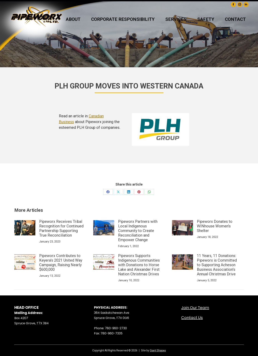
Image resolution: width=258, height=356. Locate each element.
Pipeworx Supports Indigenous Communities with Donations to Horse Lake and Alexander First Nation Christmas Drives (139, 264)
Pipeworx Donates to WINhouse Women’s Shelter (214, 226)
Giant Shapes (158, 350)
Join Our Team (195, 307)
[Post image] (24, 227)
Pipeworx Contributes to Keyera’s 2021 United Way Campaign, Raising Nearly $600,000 (60, 262)
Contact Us (192, 317)
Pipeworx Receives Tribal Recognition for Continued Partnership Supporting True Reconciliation (61, 228)
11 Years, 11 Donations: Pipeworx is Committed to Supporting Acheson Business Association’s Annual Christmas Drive (217, 264)
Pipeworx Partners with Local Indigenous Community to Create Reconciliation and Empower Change (137, 230)
